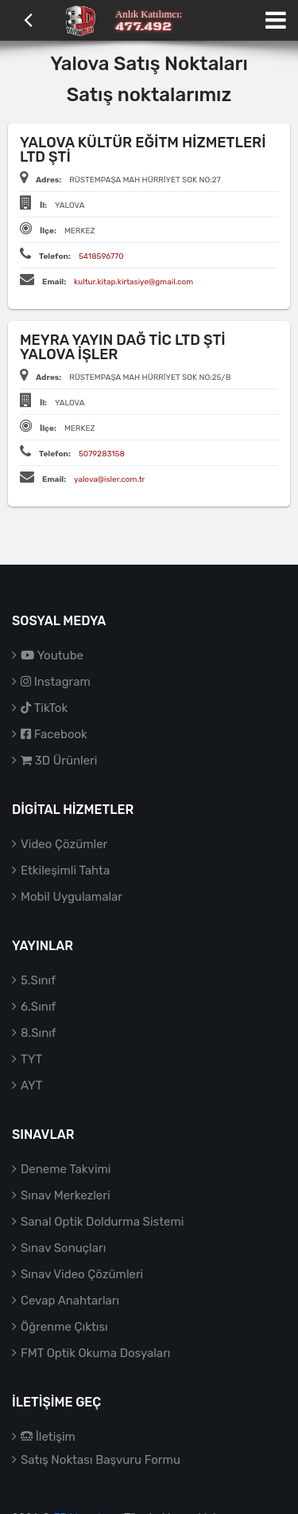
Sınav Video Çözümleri (82, 1274)
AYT (31, 1085)
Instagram (56, 682)
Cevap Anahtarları (70, 1300)
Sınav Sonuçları (63, 1248)
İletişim (48, 1437)
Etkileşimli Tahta (65, 870)
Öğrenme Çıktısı (64, 1327)
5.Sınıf (38, 980)
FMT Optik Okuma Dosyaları (95, 1353)
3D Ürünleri (59, 760)
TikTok (44, 708)
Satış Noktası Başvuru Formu (100, 1460)
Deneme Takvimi (66, 1169)
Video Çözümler (64, 844)
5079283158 (102, 454)
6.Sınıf (38, 1007)
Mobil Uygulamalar (71, 897)
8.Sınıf (38, 1033)
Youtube (52, 655)
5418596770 (101, 256)
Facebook (54, 734)
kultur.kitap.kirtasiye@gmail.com (133, 282)
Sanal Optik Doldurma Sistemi (102, 1222)
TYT (31, 1059)
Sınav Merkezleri (65, 1195)
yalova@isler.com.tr (109, 479)
